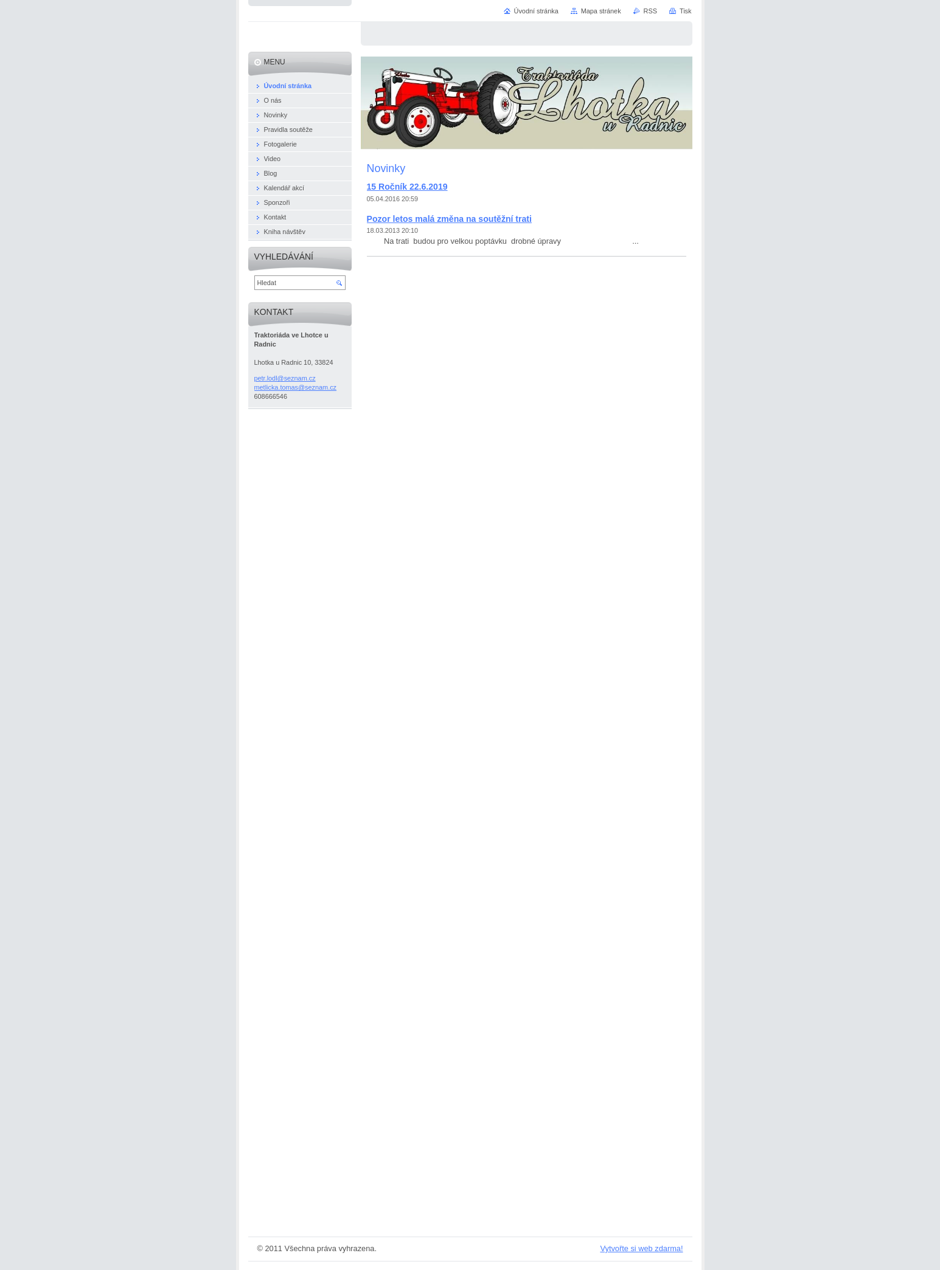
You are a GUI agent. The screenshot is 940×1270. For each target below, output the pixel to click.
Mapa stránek (601, 11)
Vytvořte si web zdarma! (641, 1248)
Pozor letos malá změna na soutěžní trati (449, 219)
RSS (650, 11)
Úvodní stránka (536, 11)
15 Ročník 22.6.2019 (407, 187)
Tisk (686, 11)
